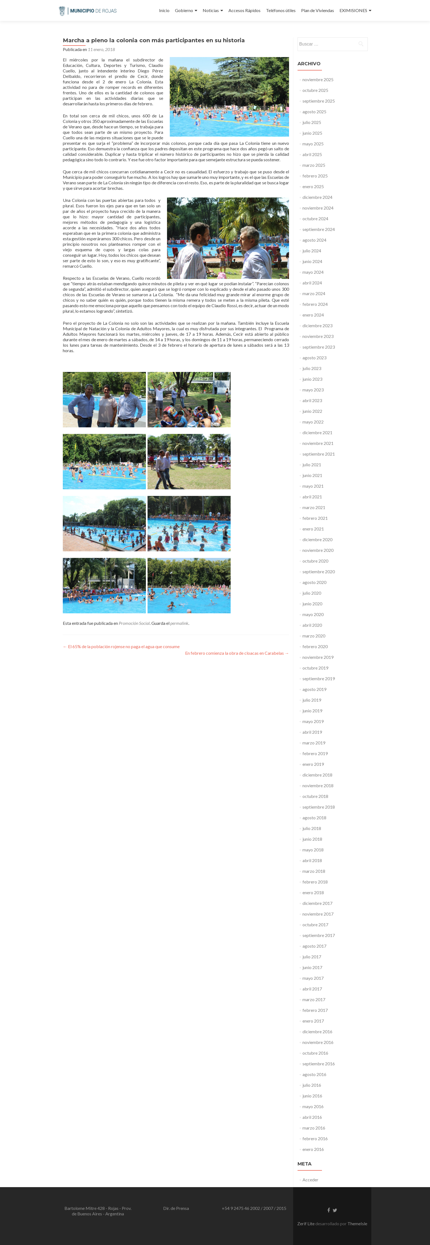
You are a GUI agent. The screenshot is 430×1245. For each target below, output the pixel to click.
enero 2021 (313, 528)
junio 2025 (312, 132)
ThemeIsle (357, 1223)
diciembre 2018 (317, 774)
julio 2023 (311, 368)
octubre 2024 (315, 218)
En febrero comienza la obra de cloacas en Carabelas (237, 653)
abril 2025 (312, 154)
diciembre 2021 (317, 432)
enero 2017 (313, 1020)
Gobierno (184, 10)
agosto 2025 (314, 111)
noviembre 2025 (317, 79)
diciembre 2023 (317, 325)
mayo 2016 (313, 1106)
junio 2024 (312, 261)
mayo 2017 (313, 978)
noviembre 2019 (317, 657)
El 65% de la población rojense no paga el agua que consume (121, 646)
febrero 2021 (315, 518)
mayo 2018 (313, 849)
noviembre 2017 (317, 913)
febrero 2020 (315, 646)
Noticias (211, 10)
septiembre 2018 (318, 806)
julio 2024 (311, 250)
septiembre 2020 (318, 571)
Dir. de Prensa (176, 1208)
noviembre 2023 (317, 336)
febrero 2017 (315, 1010)
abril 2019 (312, 732)
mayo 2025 (313, 143)
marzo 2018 (313, 871)
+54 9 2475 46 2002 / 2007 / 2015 (254, 1208)
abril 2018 (312, 860)
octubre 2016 (315, 1052)
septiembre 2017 (318, 935)
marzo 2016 (313, 1127)
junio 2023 (312, 379)
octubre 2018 (315, 796)
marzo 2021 (313, 507)
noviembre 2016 (317, 1042)
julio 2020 (311, 592)
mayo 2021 (313, 486)
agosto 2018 (314, 817)
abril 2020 (312, 625)
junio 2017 (312, 967)
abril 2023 (312, 400)
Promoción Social (134, 623)
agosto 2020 (314, 582)
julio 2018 (311, 828)
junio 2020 (312, 603)
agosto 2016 (314, 1074)
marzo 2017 (313, 999)
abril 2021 (312, 496)
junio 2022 (312, 411)
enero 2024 (313, 314)
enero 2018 (313, 892)
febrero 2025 (315, 175)
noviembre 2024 (317, 207)
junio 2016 (312, 1095)
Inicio (164, 10)
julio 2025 (311, 122)
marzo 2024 (313, 293)
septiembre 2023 (318, 346)
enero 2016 (313, 1149)
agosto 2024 (314, 239)
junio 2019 (312, 710)
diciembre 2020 (317, 539)
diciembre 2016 (317, 1031)
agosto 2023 (314, 357)
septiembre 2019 (318, 678)
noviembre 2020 (317, 550)
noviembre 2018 (317, 785)
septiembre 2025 (318, 100)
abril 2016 (312, 1117)
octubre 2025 (315, 90)
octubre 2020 (315, 560)
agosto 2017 (314, 945)
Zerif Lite (306, 1223)
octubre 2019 (315, 667)
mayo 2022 (313, 421)
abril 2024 (312, 282)
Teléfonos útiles (281, 10)
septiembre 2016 (318, 1063)
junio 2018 (312, 839)
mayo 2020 (313, 614)
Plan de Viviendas (317, 10)
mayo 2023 (313, 389)
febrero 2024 (315, 304)
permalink (179, 623)
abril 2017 (312, 988)
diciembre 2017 (317, 903)
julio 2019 (311, 699)
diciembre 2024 (317, 197)
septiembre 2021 (318, 453)
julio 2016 (311, 1085)
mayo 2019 (313, 721)
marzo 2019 (313, 742)
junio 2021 (312, 475)
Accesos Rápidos (244, 10)
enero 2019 (313, 764)
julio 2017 (311, 956)
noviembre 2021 (317, 443)
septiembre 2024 (318, 229)
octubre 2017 (315, 924)
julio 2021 (311, 464)
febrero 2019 (315, 753)
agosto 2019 (314, 689)
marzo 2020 (313, 635)
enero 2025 (313, 186)
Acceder (310, 1179)
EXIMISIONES (353, 10)
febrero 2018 (315, 881)
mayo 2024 (313, 272)
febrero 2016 (315, 1138)
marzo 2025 (313, 165)
